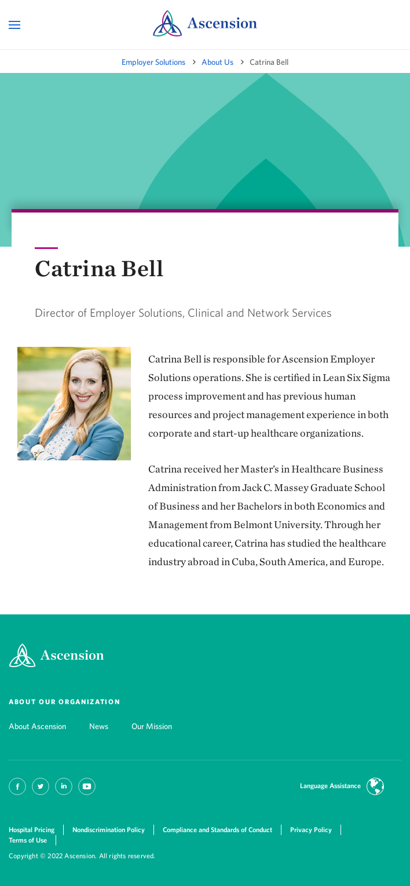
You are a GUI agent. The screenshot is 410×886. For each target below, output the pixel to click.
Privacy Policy (311, 829)
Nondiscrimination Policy (108, 829)
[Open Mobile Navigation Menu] (16, 25)
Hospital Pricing (31, 829)
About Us (217, 62)
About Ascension (37, 726)
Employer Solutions (153, 62)
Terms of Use (28, 840)
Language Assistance (330, 785)
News (98, 726)
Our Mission (151, 726)
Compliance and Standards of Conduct (217, 829)
